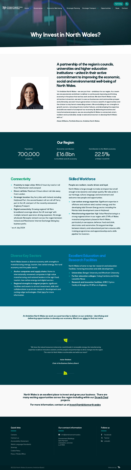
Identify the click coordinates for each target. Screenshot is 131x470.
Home (28, 8)
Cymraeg (118, 4)
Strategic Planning (73, 8)
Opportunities (107, 8)
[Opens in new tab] (110, 434)
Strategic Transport (90, 8)
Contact (125, 8)
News (117, 8)
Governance (39, 8)
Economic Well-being (55, 8)
